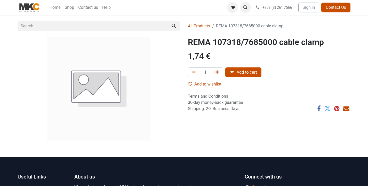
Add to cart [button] (243, 72)
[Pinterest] (337, 108)
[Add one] (217, 72)
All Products (199, 26)
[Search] (173, 26)
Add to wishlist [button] (204, 84)
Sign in (309, 7)
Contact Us (336, 7)
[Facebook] (319, 108)
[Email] (346, 108)
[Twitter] (327, 108)
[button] (245, 7)
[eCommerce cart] (232, 7)
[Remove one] (194, 72)
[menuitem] (55, 7)
